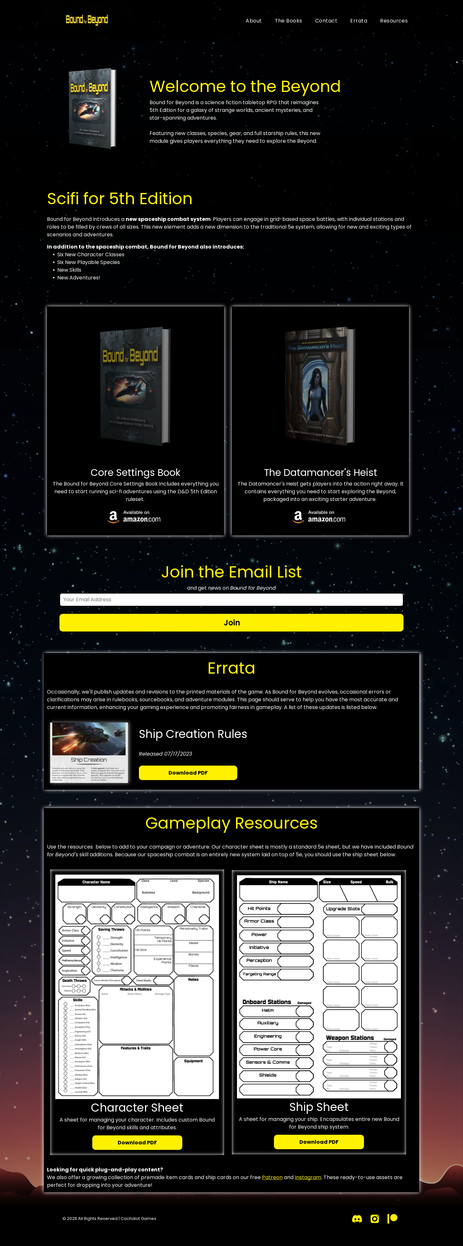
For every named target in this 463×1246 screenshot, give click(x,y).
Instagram (308, 1177)
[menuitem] (253, 20)
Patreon (272, 1177)
